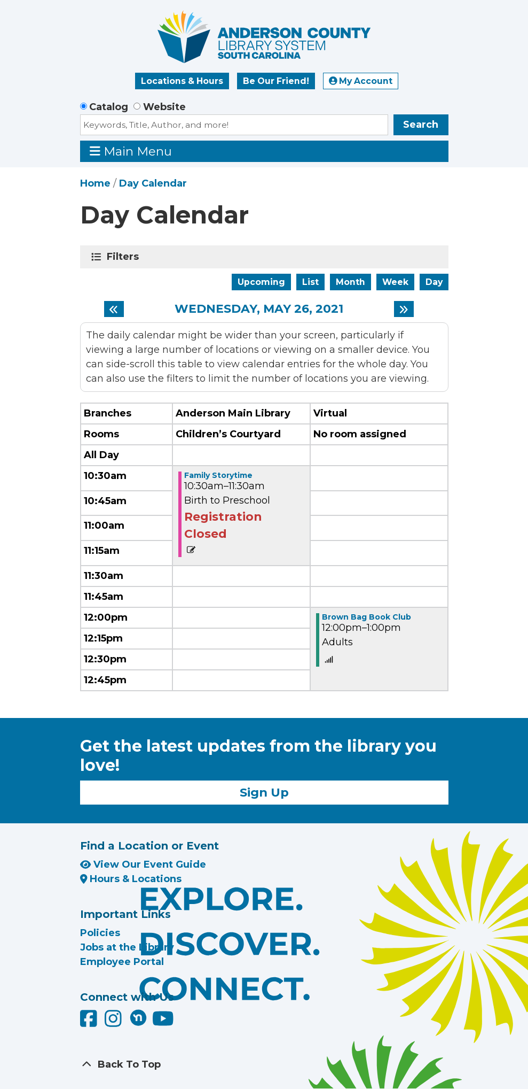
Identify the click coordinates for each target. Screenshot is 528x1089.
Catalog (108, 107)
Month (350, 282)
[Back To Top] (264, 1064)
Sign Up (264, 792)
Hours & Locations (131, 879)
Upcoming (261, 282)
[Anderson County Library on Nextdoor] (138, 1017)
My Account (361, 81)
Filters (125, 256)
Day (434, 282)
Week (395, 282)
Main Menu (131, 151)
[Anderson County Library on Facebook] (90, 1023)
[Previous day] (114, 309)
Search (420, 124)
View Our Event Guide (143, 864)
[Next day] (404, 309)
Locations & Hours (182, 81)
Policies (100, 933)
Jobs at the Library (127, 947)
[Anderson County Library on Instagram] (114, 1023)
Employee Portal (122, 962)
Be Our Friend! (276, 81)
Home (95, 183)
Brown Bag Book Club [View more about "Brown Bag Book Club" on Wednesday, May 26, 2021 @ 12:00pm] (366, 617)
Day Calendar (153, 183)
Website (164, 107)
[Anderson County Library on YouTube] (163, 1023)
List (310, 282)
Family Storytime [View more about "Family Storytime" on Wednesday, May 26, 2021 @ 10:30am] (218, 475)
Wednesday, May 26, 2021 (259, 309)
